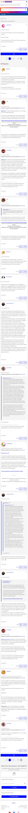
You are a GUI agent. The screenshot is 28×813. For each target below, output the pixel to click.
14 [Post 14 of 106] (3, 715)
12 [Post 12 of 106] (3, 621)
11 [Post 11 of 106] (3, 564)
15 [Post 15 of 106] (3, 747)
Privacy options (3, 805)
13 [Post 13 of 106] (3, 663)
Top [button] (15, 803)
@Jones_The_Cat (6, 378)
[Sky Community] (7, 2)
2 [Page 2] (11, 58)
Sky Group (3, 809)
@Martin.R (3, 111)
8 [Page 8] (18, 58)
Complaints (3, 807)
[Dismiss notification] (26, 5)
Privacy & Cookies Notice (5, 806)
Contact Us (25, 807)
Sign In (26, 2)
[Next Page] (21, 58)
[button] (26, 24)
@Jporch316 (5, 502)
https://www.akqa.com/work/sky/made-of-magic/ (12, 471)
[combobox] (13, 9)
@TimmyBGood (6, 581)
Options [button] (2, 18)
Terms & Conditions (23, 805)
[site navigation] (1, 2)
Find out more (22, 108)
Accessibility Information (22, 806)
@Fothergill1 (5, 209)
